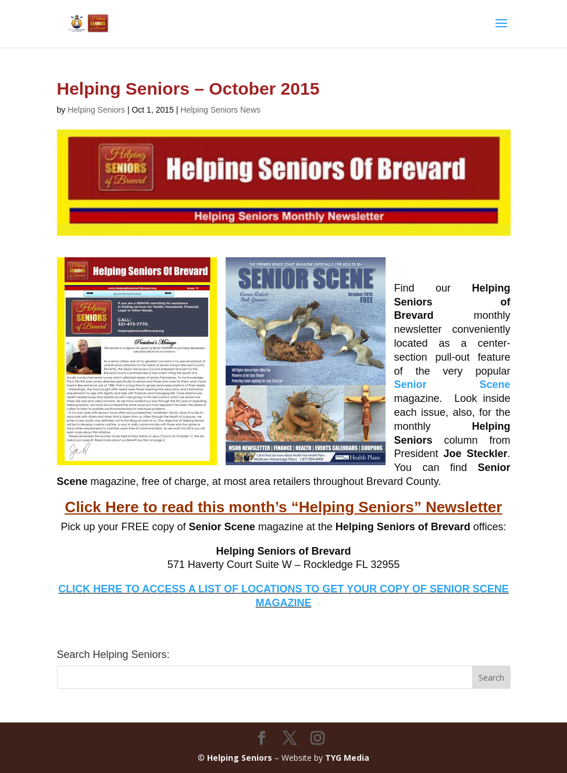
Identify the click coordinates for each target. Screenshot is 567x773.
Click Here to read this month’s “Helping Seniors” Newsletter (283, 507)
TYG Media (347, 757)
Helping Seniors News (220, 109)
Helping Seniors (96, 109)
